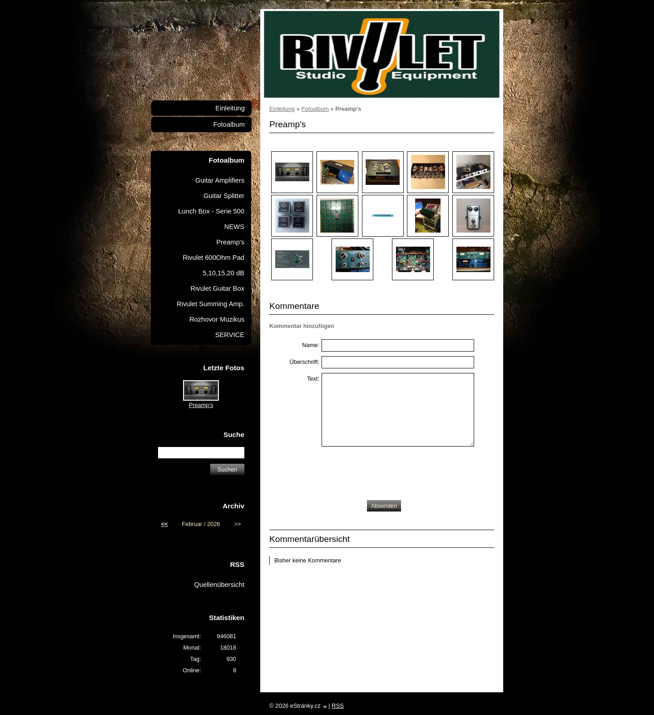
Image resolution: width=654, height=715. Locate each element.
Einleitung (282, 108)
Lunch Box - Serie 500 (211, 211)
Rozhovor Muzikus (216, 319)
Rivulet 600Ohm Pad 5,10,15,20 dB (213, 265)
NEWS (234, 226)
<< (164, 524)
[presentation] (391, 471)
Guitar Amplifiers (219, 180)
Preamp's (230, 242)
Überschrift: (304, 361)
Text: (313, 378)
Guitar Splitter (223, 195)
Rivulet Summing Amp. (210, 304)
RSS (338, 705)
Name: (310, 345)
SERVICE (229, 334)
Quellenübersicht (219, 584)
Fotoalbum (314, 108)
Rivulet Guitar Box (217, 288)
